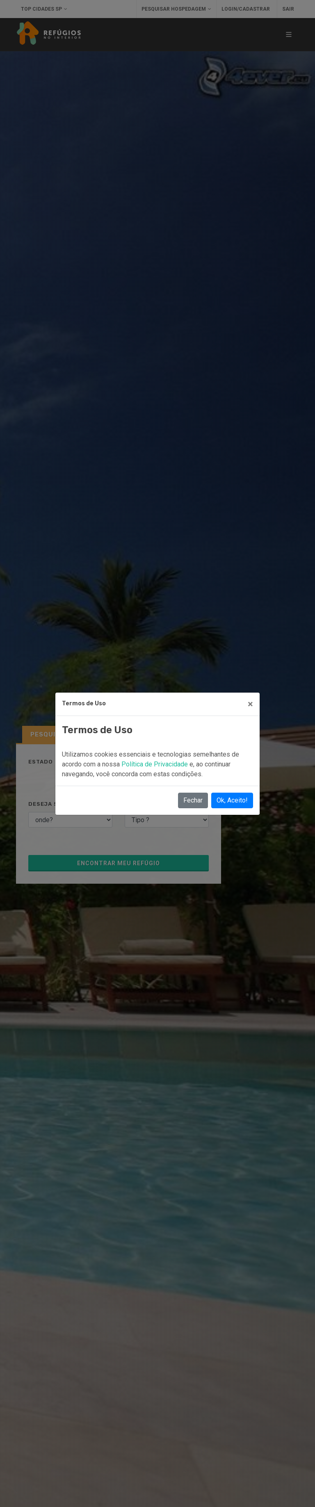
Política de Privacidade (155, 764)
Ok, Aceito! (232, 800)
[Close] (250, 704)
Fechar (193, 800)
